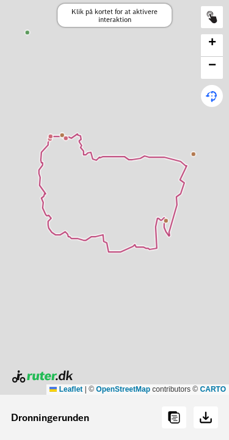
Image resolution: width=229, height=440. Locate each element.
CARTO (213, 389)
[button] (212, 45)
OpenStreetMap (123, 389)
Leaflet (65, 389)
